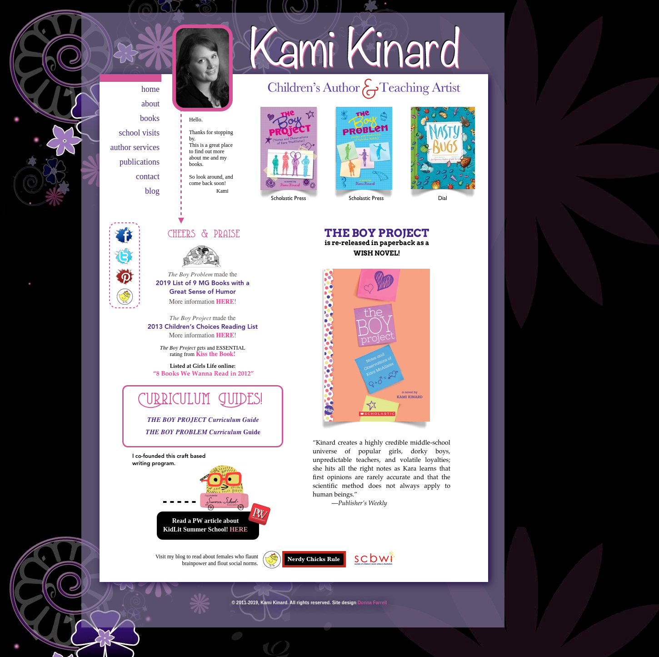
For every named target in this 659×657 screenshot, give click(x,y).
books (150, 118)
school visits (139, 132)
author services (135, 147)
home (150, 89)
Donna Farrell (372, 602)
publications (140, 161)
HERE (239, 529)
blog (152, 191)
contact (148, 176)
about (150, 103)
